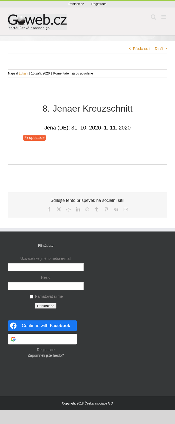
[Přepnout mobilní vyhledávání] (153, 17)
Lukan (23, 73)
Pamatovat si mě (49, 296)
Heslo (46, 277)
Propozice (35, 138)
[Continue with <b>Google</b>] (42, 339)
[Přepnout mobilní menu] (164, 17)
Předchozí (141, 48)
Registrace (46, 350)
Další (159, 48)
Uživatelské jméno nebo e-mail (45, 258)
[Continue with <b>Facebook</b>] (42, 325)
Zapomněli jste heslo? (46, 355)
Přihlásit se (45, 306)
